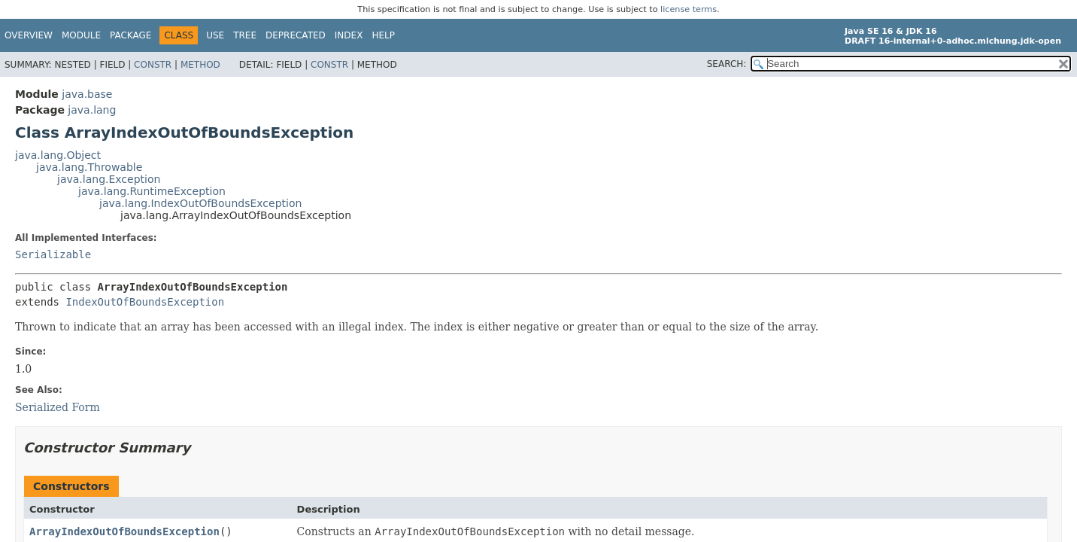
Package (130, 35)
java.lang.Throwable (89, 167)
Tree (244, 35)
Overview (29, 35)
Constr (152, 64)
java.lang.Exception (108, 179)
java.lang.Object (58, 155)
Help (383, 35)
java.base (87, 94)
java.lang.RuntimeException (152, 191)
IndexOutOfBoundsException (144, 302)
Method (200, 64)
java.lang (92, 110)
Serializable (53, 254)
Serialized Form (57, 407)
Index (349, 35)
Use (215, 35)
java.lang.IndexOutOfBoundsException (200, 203)
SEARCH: (727, 64)
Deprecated (295, 35)
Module (81, 35)
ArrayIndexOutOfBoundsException (124, 531)
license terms (688, 9)
